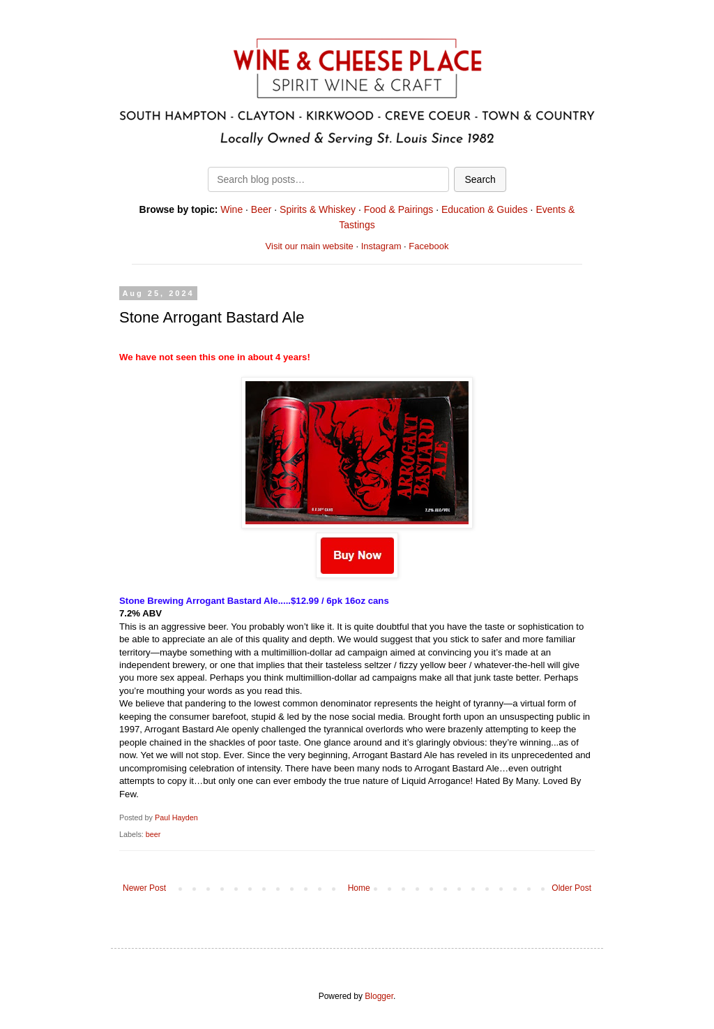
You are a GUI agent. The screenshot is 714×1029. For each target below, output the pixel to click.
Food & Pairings (399, 209)
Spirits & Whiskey (318, 209)
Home (359, 888)
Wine (231, 209)
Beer (261, 209)
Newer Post (144, 888)
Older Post (571, 888)
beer (153, 834)
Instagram (381, 246)
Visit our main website (310, 246)
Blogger (379, 996)
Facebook (428, 246)
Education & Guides (484, 209)
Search (479, 179)
